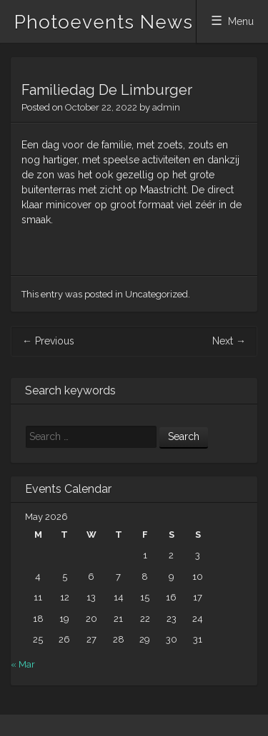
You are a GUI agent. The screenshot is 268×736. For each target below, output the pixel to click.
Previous (48, 341)
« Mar (23, 664)
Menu (241, 21)
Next (229, 341)
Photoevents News (103, 22)
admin (166, 107)
